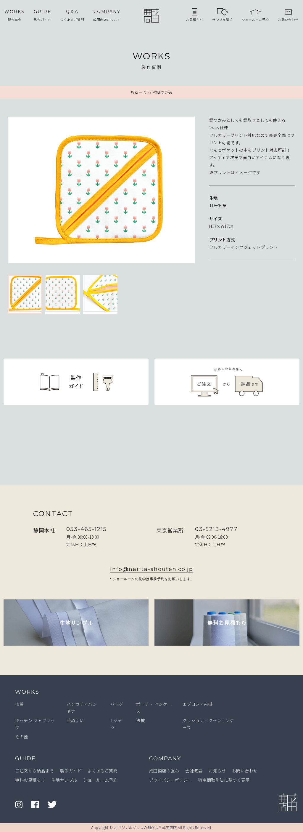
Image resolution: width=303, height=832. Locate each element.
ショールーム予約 (100, 780)
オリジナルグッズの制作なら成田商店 (145, 827)
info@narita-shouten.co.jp (151, 569)
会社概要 (193, 771)
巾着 (19, 704)
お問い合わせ (245, 771)
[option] (101, 191)
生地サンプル (64, 780)
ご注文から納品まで (34, 771)
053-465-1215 (86, 529)
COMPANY (165, 758)
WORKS (27, 692)
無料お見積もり (30, 780)
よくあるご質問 (72, 15)
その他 (21, 737)
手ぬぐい (75, 720)
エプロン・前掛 (198, 704)
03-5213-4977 (216, 529)
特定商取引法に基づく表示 (224, 780)
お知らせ (217, 771)
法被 (140, 720)
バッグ (116, 704)
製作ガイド (42, 15)
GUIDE (25, 758)
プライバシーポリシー (170, 780)
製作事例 (14, 15)
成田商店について (106, 15)
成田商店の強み (164, 771)
